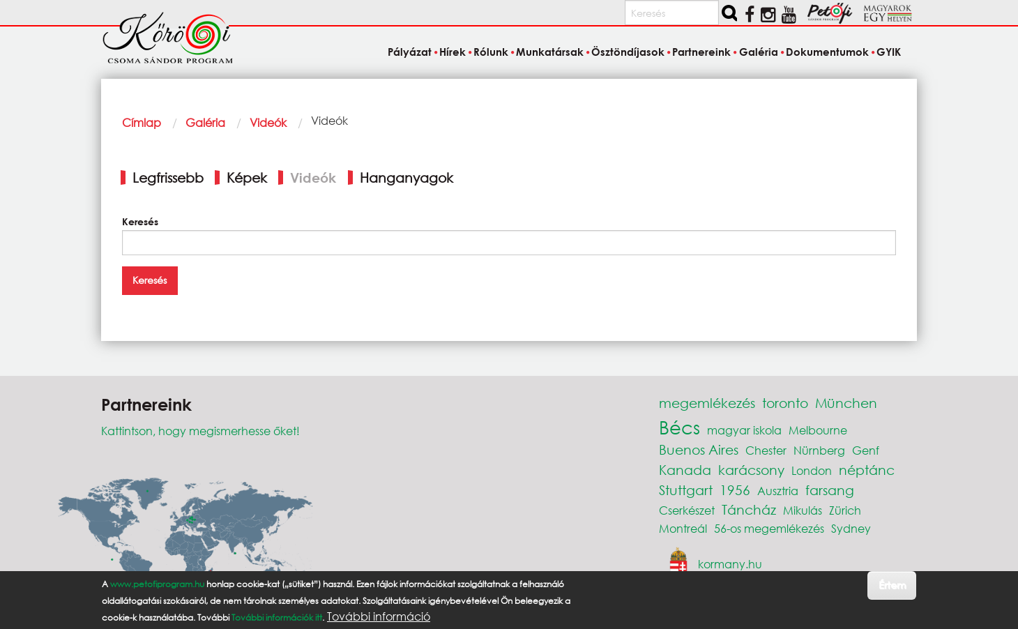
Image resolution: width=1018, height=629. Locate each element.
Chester (766, 450)
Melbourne (818, 430)
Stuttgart (686, 490)
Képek (247, 177)
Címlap (141, 122)
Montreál (683, 528)
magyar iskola (744, 430)
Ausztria (777, 490)
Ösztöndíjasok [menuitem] (627, 51)
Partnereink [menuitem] (701, 51)
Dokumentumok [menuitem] (827, 51)
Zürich (845, 510)
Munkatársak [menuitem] (550, 51)
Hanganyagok (406, 177)
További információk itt (276, 617)
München (846, 403)
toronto (785, 403)
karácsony (751, 470)
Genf (865, 450)
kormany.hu (730, 563)
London (811, 470)
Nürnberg (819, 450)
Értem (892, 584)
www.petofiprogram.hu (157, 584)
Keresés (140, 221)
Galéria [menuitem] (758, 51)
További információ (378, 616)
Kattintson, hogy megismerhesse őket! (200, 430)
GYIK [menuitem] (888, 51)
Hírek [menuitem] (452, 51)
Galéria (205, 122)
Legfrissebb (168, 177)
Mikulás (802, 510)
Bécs (679, 427)
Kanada (685, 470)
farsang (829, 490)
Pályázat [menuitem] (410, 51)
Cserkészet (687, 510)
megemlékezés (707, 403)
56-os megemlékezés (769, 528)
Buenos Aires (698, 449)
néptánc (867, 470)
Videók (268, 122)
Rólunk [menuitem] (490, 51)
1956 (735, 490)
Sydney (851, 528)
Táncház (749, 509)
